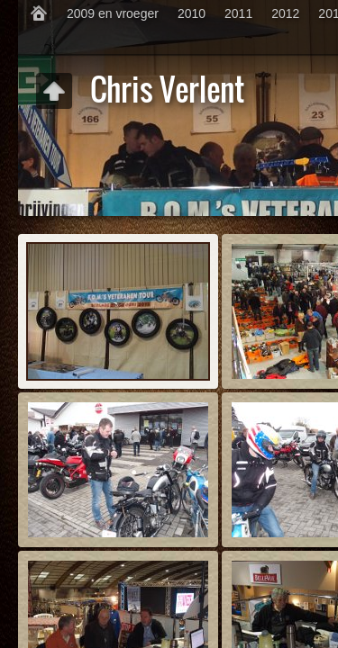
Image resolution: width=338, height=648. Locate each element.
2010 (192, 13)
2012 (285, 13)
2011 (238, 13)
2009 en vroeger (113, 13)
